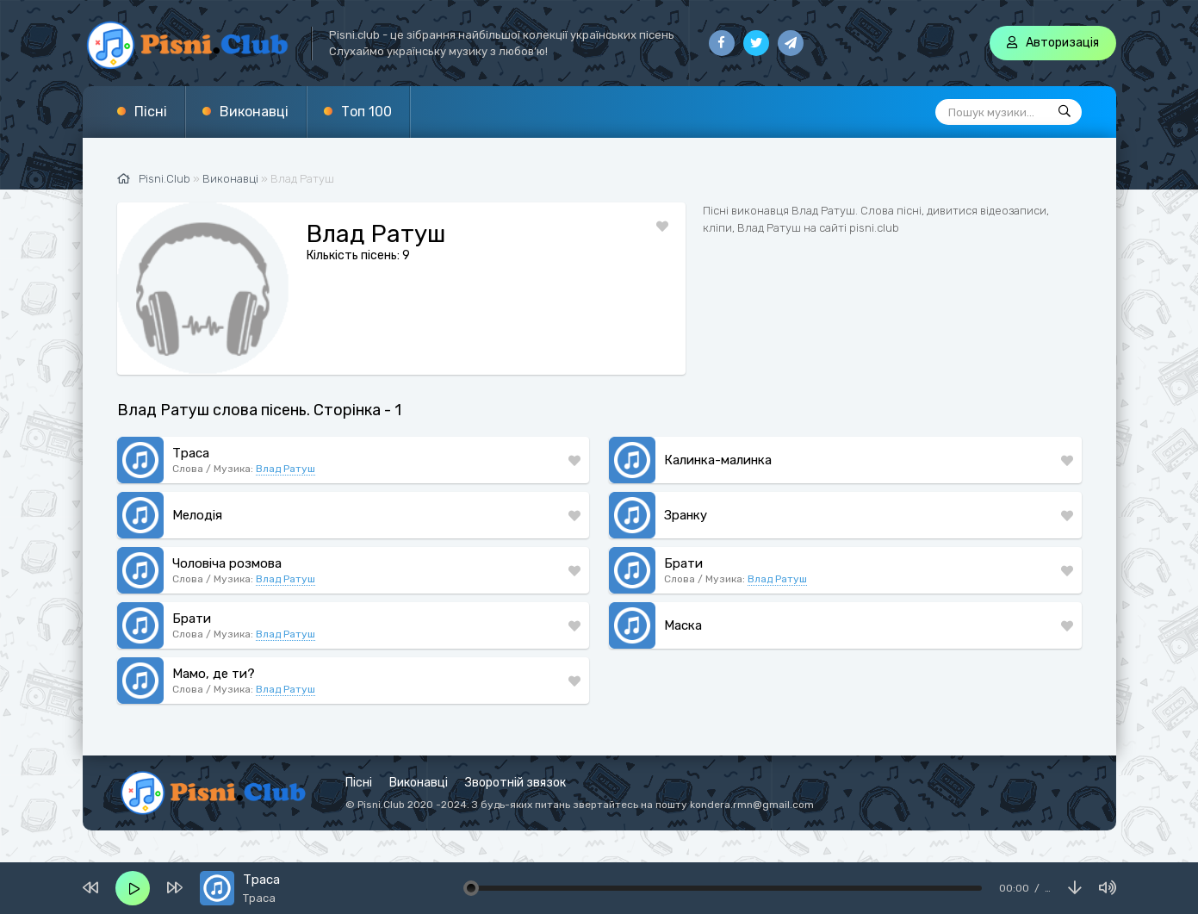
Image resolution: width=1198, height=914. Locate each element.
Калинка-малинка (718, 460)
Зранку (685, 515)
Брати (683, 563)
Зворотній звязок (515, 782)
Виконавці (254, 111)
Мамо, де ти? (213, 673)
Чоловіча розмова (227, 563)
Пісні (150, 111)
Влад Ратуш (285, 469)
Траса (190, 453)
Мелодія (197, 515)
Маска (683, 625)
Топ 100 (366, 111)
